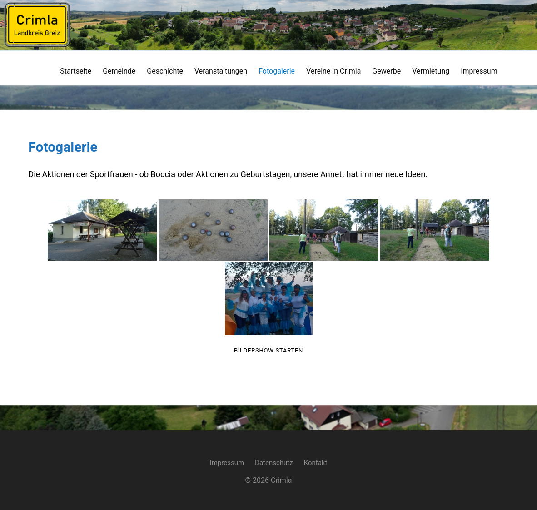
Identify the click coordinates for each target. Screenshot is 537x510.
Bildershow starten (268, 350)
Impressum (227, 461)
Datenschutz (274, 461)
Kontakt (316, 461)
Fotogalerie (61, 147)
